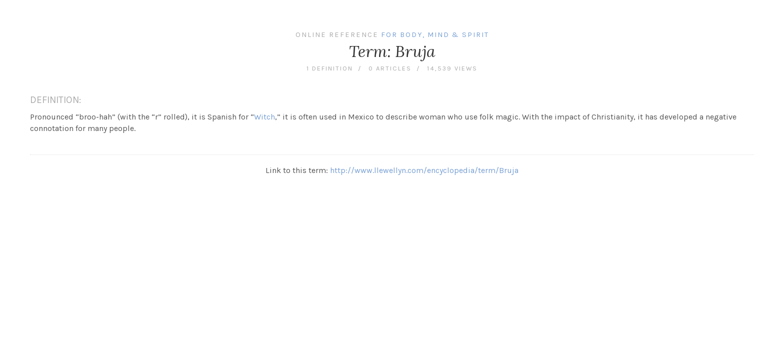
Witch (264, 117)
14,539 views (452, 68)
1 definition (329, 68)
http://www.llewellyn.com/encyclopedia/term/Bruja (424, 170)
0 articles (390, 68)
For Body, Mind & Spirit (435, 34)
